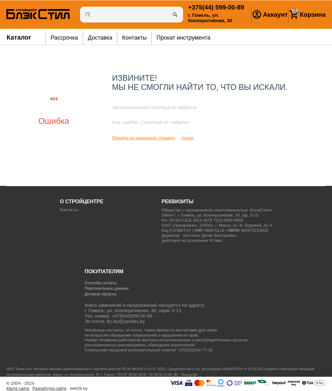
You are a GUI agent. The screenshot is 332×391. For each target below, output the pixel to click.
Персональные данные (106, 288)
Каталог (19, 37)
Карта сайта (17, 388)
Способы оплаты (100, 283)
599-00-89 (216, 7)
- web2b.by (60, 388)
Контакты (69, 210)
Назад (188, 138)
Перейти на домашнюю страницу (143, 138)
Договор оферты (100, 294)
